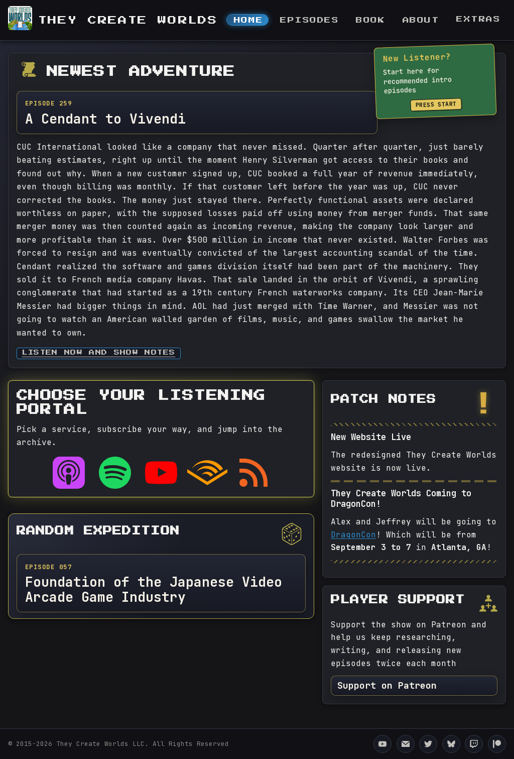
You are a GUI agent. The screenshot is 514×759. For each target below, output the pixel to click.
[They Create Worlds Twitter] (428, 744)
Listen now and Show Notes (99, 353)
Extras (478, 19)
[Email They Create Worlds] (406, 744)
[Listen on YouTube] (161, 473)
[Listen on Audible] (207, 473)
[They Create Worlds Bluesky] (451, 744)
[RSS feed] (253, 473)
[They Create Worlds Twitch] (474, 744)
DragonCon (353, 534)
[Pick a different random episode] (292, 534)
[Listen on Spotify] (115, 473)
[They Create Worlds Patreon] (497, 744)
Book (370, 20)
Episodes (309, 20)
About (421, 20)
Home (248, 20)
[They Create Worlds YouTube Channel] (382, 744)
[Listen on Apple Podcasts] (69, 473)
